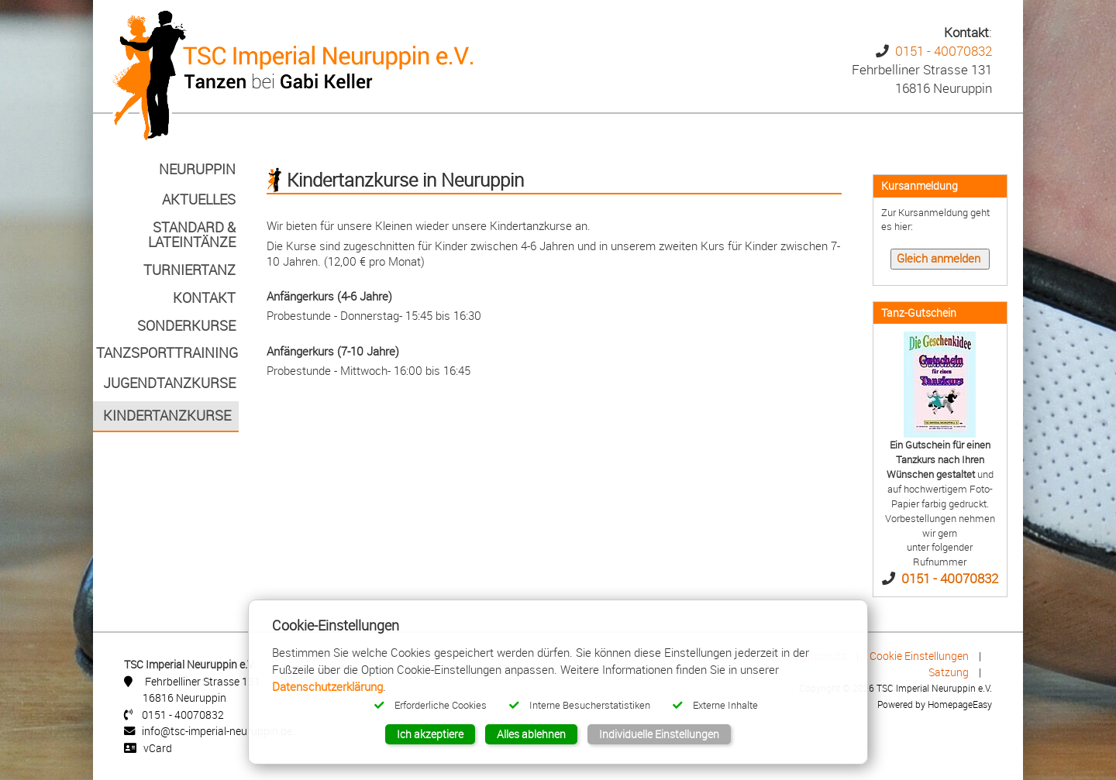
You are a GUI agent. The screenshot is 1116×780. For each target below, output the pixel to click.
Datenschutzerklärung (327, 686)
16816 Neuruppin (184, 697)
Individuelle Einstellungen (659, 734)
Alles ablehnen (531, 734)
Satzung (948, 672)
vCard (157, 747)
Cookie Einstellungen (919, 655)
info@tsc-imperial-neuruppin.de (217, 730)
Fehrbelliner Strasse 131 (202, 681)
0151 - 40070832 (943, 51)
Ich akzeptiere (430, 734)
